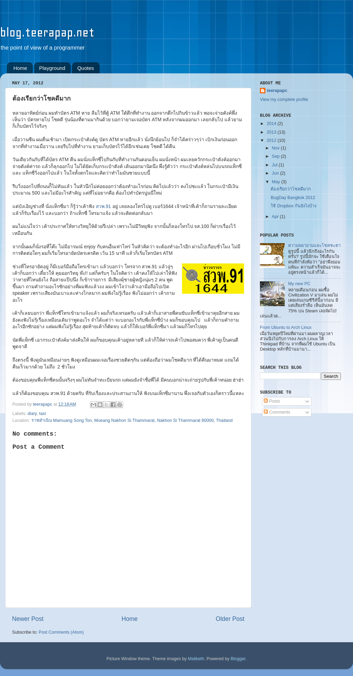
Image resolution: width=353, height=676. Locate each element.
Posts (272, 401)
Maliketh (196, 658)
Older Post (230, 618)
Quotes (85, 68)
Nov (276, 148)
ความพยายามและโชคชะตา (314, 245)
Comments (277, 412)
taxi (42, 413)
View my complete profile (284, 99)
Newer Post (27, 618)
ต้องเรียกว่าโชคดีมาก (291, 189)
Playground (52, 68)
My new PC (299, 283)
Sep (276, 156)
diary (32, 413)
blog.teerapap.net (47, 32)
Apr (276, 216)
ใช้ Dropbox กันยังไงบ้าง (293, 206)
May (276, 181)
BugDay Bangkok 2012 (293, 197)
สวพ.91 (103, 206)
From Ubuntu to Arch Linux (286, 327)
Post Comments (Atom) (61, 632)
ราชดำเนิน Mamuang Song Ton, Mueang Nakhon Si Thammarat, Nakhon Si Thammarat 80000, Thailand (132, 420)
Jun (276, 173)
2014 (272, 123)
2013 (272, 132)
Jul (275, 165)
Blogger (238, 658)
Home (20, 68)
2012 (272, 140)
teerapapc (277, 90)
